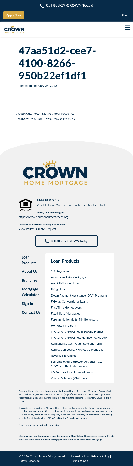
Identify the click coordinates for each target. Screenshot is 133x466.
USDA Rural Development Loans (72, 372)
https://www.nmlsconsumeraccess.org (43, 217)
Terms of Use (79, 460)
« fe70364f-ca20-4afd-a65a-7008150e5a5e (45, 114)
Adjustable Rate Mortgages (68, 277)
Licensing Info (80, 456)
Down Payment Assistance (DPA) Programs (79, 295)
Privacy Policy (100, 456)
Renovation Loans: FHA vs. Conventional (77, 349)
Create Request (46, 229)
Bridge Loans (59, 289)
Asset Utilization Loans (66, 283)
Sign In (125, 15)
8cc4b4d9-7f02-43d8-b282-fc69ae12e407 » (45, 118)
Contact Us (31, 312)
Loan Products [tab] (29, 260)
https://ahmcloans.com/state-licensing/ (42, 397)
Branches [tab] (29, 280)
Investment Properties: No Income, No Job (79, 337)
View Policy (26, 229)
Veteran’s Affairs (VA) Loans (69, 378)
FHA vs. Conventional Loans (69, 301)
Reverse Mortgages (63, 355)
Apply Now (13, 15)
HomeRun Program (63, 325)
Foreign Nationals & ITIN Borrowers (74, 319)
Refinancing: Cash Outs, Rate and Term (76, 343)
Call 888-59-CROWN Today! (67, 241)
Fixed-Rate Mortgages (65, 313)
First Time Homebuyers (66, 307)
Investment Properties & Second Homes (77, 331)
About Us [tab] (30, 271)
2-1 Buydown (60, 271)
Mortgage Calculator (30, 292)
